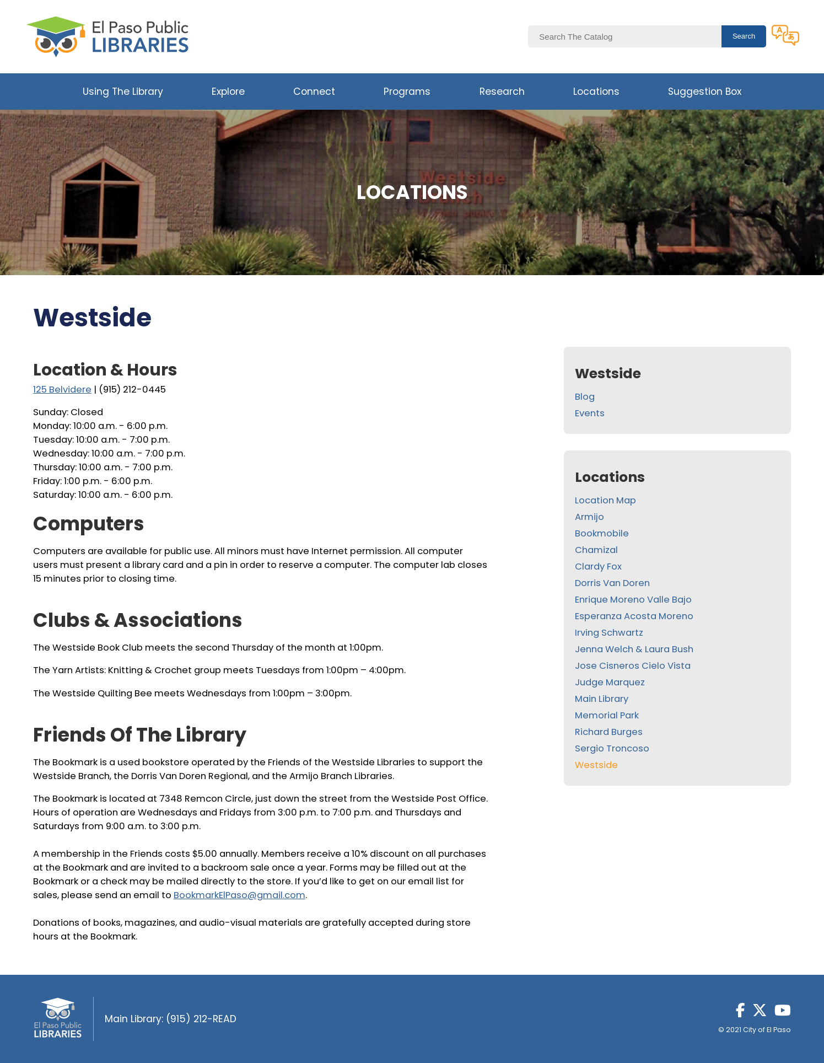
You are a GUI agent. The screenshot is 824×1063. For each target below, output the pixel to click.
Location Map (605, 500)
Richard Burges (609, 732)
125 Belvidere (62, 389)
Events (590, 413)
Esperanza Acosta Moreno (634, 616)
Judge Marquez (610, 682)
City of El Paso (767, 1029)
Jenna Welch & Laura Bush (634, 649)
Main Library (601, 698)
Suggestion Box (704, 91)
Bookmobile (602, 533)
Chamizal (596, 550)
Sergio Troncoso (612, 748)
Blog (585, 396)
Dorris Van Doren (612, 583)
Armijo (589, 517)
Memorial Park (607, 715)
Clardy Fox (598, 566)
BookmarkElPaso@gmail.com (239, 895)
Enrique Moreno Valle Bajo (633, 599)
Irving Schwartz (609, 632)
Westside (596, 765)
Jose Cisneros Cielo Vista (633, 665)
